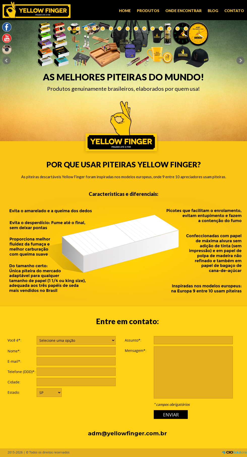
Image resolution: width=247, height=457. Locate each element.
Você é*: (14, 340)
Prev (7, 60)
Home (125, 10)
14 (169, 28)
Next (240, 60)
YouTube (7, 38)
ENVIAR (171, 415)
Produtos (148, 10)
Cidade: (14, 382)
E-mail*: (14, 361)
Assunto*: (133, 340)
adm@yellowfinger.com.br (127, 433)
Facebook (7, 27)
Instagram (7, 49)
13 (161, 28)
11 (144, 28)
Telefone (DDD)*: (22, 371)
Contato (234, 10)
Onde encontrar (183, 10)
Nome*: (14, 351)
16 (186, 28)
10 (136, 28)
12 (152, 28)
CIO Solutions (234, 452)
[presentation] (75, 409)
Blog (213, 10)
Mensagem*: (135, 350)
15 (177, 28)
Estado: (14, 392)
